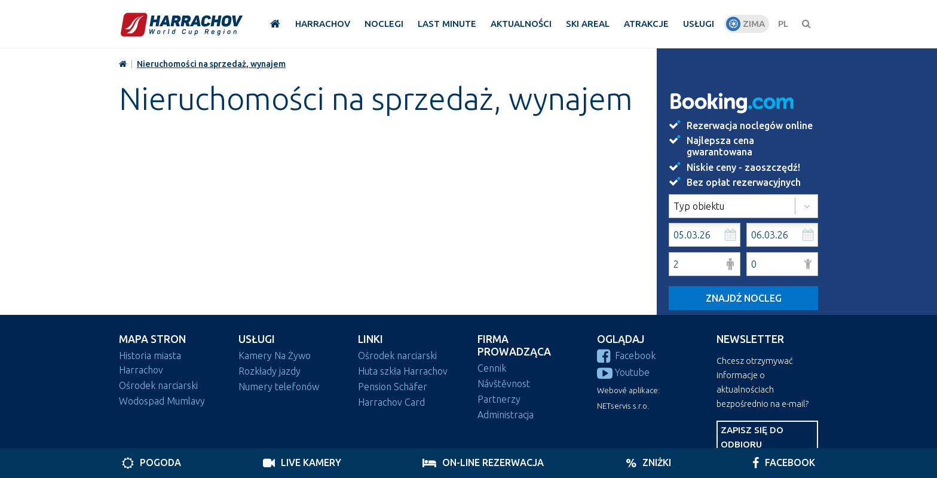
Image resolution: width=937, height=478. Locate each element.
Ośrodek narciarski (158, 385)
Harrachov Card (391, 402)
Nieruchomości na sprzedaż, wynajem (211, 64)
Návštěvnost (503, 383)
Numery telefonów (278, 386)
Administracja (505, 414)
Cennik (491, 368)
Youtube (623, 372)
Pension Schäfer (392, 386)
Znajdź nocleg (744, 298)
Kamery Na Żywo (274, 355)
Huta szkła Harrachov (403, 371)
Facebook (626, 355)
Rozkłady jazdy (269, 371)
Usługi (256, 339)
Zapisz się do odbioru (752, 437)
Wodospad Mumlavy (162, 401)
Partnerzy (498, 399)
